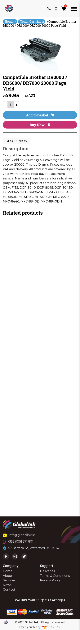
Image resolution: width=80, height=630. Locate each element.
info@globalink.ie (19, 535)
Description (16, 141)
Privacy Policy (50, 580)
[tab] (16, 141)
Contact (9, 589)
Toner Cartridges (32, 21)
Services (9, 580)
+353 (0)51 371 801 (18, 541)
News (7, 585)
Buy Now (40, 124)
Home (10, 21)
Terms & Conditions (55, 576)
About (7, 576)
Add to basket (40, 115)
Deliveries (47, 571)
